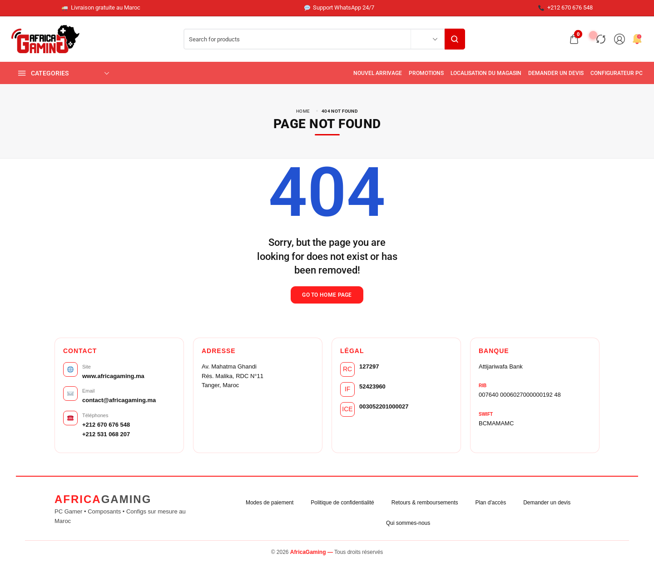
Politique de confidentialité (342, 502)
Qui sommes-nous (408, 523)
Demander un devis (546, 502)
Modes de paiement (269, 502)
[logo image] (45, 38)
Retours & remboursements (424, 502)
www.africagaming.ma (113, 376)
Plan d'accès (491, 502)
